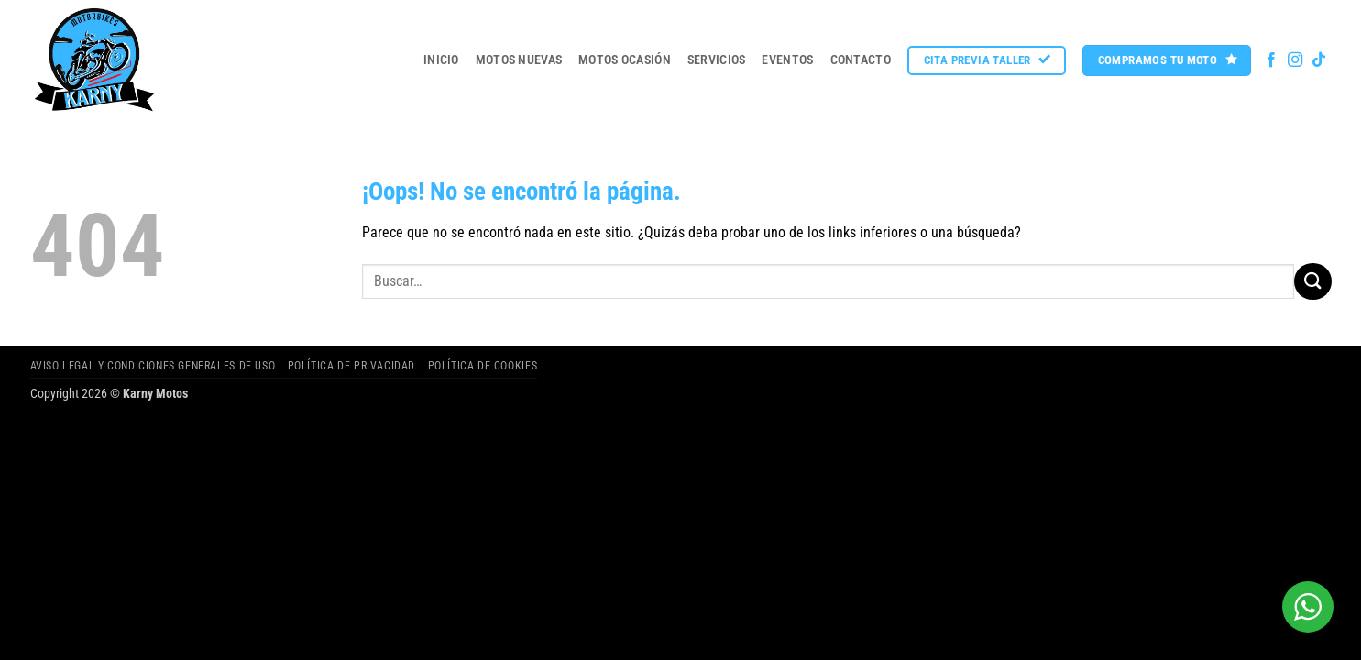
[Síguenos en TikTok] (1319, 60)
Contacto (860, 60)
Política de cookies (483, 365)
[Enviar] (1312, 281)
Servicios (716, 60)
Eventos (787, 60)
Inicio (441, 60)
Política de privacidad (351, 365)
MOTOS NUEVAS (519, 60)
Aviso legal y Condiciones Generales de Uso (153, 365)
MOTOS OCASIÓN (624, 60)
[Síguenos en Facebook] (1271, 60)
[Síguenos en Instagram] (1295, 60)
